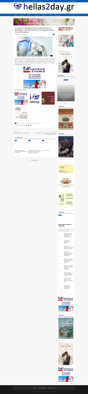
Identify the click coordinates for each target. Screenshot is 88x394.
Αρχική (15, 14)
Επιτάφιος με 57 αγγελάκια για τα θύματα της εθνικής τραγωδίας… (68, 247)
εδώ (27, 89)
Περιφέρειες (21, 14)
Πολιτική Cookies (34, 1)
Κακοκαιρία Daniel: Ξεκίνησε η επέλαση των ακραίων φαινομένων (68, 273)
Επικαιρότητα (36, 14)
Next (19, 155)
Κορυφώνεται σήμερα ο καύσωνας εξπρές (21, 133)
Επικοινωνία (40, 1)
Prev (16, 155)
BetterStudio (54, 391)
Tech (53, 34)
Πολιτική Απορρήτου (27, 1)
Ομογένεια (29, 14)
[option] (66, 90)
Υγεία (51, 14)
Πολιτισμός (44, 14)
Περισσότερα (57, 14)
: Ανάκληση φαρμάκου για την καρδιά (67, 241)
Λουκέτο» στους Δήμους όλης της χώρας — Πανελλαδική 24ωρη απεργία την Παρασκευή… (66, 96)
